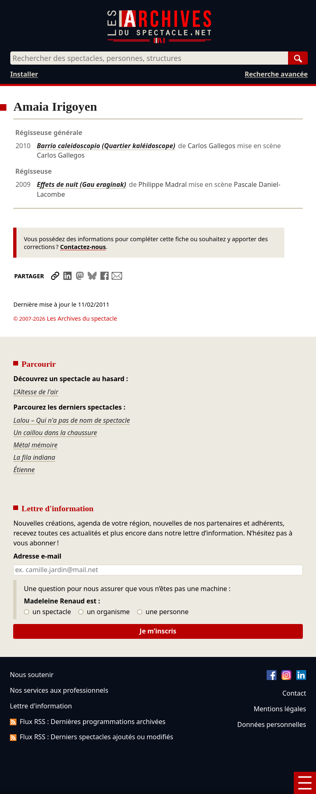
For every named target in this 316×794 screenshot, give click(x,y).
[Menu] (305, 783)
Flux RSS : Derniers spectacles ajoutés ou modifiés (91, 736)
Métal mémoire (35, 444)
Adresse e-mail (37, 556)
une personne (162, 612)
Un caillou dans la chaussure (55, 432)
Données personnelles (271, 724)
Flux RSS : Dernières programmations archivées (87, 721)
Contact (294, 693)
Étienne (24, 469)
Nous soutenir (31, 674)
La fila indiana (34, 457)
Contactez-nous (83, 247)
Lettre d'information (41, 705)
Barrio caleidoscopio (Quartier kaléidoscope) (106, 145)
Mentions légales (280, 708)
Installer (24, 74)
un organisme (104, 612)
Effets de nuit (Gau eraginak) (81, 184)
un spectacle (47, 612)
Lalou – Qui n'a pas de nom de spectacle (71, 420)
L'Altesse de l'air (35, 391)
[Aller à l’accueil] (159, 41)
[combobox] (149, 58)
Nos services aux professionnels (59, 690)
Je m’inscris (157, 631)
